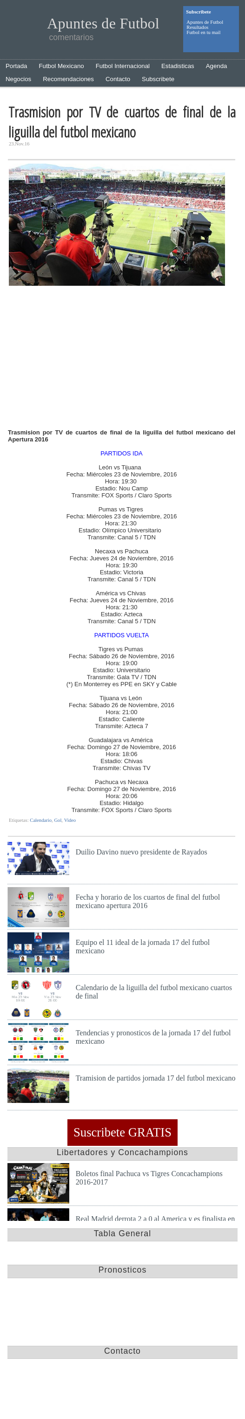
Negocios (18, 79)
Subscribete (158, 79)
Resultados (197, 27)
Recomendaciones (68, 79)
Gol (57, 820)
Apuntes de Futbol (204, 22)
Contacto (118, 79)
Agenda (216, 65)
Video (70, 820)
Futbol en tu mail (203, 32)
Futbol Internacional (123, 65)
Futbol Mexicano (61, 65)
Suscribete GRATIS (122, 1132)
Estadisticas (177, 65)
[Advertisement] (121, 358)
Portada (16, 65)
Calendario (41, 820)
